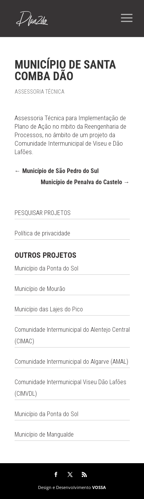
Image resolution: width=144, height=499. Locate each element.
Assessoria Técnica (40, 92)
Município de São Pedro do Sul (57, 171)
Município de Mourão (40, 288)
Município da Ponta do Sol (46, 268)
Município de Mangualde (44, 434)
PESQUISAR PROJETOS (43, 213)
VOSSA (99, 487)
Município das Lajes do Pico (49, 309)
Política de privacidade (42, 233)
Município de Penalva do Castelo (85, 182)
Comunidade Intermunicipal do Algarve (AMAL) (71, 361)
